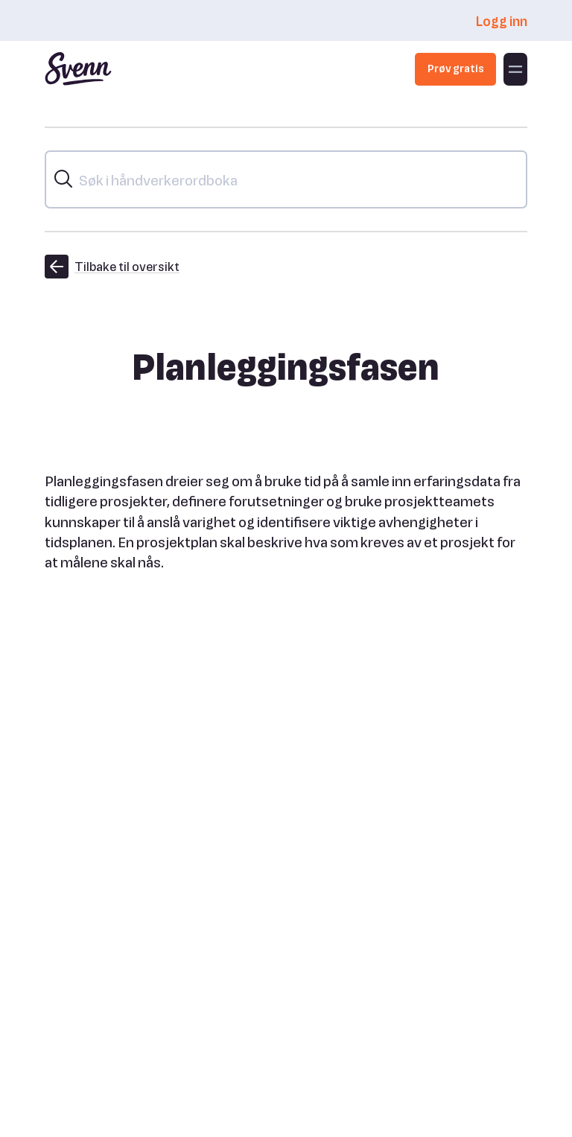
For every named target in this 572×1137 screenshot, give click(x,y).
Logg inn (501, 20)
